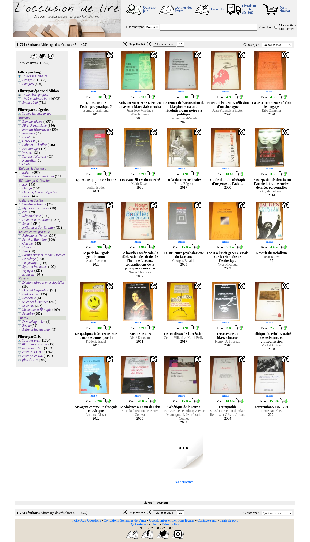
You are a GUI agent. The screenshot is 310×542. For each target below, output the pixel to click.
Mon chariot (285, 9)
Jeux (25, 251)
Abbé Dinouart (140, 337)
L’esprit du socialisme (272, 253)
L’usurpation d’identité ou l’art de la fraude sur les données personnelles (271, 183)
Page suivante (183, 482)
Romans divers (32, 121)
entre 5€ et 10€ (32, 356)
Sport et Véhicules (34, 266)
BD (24, 184)
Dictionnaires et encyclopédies (43, 282)
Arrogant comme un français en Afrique (96, 409)
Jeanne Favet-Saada (183, 118)
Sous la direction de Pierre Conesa (140, 412)
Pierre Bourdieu (272, 411)
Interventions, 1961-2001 (271, 407)
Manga (27, 188)
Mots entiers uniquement (287, 27)
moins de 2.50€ (32, 348)
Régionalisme (31, 216)
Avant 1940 (30, 102)
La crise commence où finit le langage (271, 104)
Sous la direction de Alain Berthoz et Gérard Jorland (228, 412)
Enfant (26, 172)
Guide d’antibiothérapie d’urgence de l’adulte (227, 181)
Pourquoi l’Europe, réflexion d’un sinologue (227, 104)
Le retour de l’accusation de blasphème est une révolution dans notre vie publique (183, 108)
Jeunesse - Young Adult (38, 176)
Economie (29, 298)
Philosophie (30, 294)
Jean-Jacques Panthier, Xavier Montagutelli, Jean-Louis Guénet (184, 414)
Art (24, 212)
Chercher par (135, 27)
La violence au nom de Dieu (139, 407)
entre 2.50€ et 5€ (33, 352)
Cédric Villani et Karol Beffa (184, 337)
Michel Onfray (271, 345)
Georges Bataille (183, 260)
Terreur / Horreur (34, 156)
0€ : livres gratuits (35, 344)
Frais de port (229, 520)
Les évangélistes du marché (140, 180)
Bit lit (26, 137)
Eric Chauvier (271, 110)
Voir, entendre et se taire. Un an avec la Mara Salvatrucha (140, 104)
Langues (28, 84)
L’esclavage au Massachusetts (227, 335)
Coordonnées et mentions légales (172, 520)
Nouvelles (29, 160)
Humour (28, 247)
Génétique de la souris (183, 407)
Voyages (27, 270)
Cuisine (27, 243)
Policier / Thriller (34, 145)
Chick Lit (28, 141)
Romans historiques (36, 129)
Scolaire (28, 313)
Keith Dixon (140, 183)
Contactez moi (207, 520)
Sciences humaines (35, 302)
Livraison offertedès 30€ (249, 9)
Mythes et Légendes (35, 208)
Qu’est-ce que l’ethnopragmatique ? (96, 104)
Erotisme (28, 274)
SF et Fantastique (34, 125)
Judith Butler (96, 187)
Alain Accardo (96, 260)
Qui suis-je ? (149, 9)
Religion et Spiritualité (38, 227)
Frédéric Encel (96, 341)
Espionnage (30, 149)
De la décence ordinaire (183, 180)
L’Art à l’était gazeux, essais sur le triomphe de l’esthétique (227, 256)
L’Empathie (227, 407)
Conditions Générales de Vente (125, 520)
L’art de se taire (140, 334)
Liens (155, 524)
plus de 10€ (30, 360)
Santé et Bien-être (34, 239)
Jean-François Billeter (227, 110)
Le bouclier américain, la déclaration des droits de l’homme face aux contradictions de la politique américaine (139, 260)
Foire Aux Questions (86, 520)
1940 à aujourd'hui (35, 98)
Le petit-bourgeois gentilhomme (95, 255)
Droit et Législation (35, 290)
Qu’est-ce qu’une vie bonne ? (96, 181)
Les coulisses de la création (183, 334)
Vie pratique (30, 263)
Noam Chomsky (140, 272)
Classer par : (252, 44)
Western (27, 152)
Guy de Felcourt (271, 191)
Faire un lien (170, 524)
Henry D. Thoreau (227, 341)
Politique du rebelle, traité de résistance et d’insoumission (271, 337)
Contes (27, 164)
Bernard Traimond (96, 110)
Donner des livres (183, 9)
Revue (26, 325)
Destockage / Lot (33, 321)
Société (27, 223)
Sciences (28, 306)
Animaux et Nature (35, 235)
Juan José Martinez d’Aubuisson (140, 112)
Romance (28, 133)
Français (28, 80)
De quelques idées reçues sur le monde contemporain (96, 335)
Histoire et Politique (36, 220)
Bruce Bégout (183, 183)
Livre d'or (218, 9)
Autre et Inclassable (36, 329)
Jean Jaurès (271, 257)
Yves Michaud (227, 264)
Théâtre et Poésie (34, 204)
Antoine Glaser (95, 414)
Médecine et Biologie (36, 309)
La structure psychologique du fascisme (184, 255)
